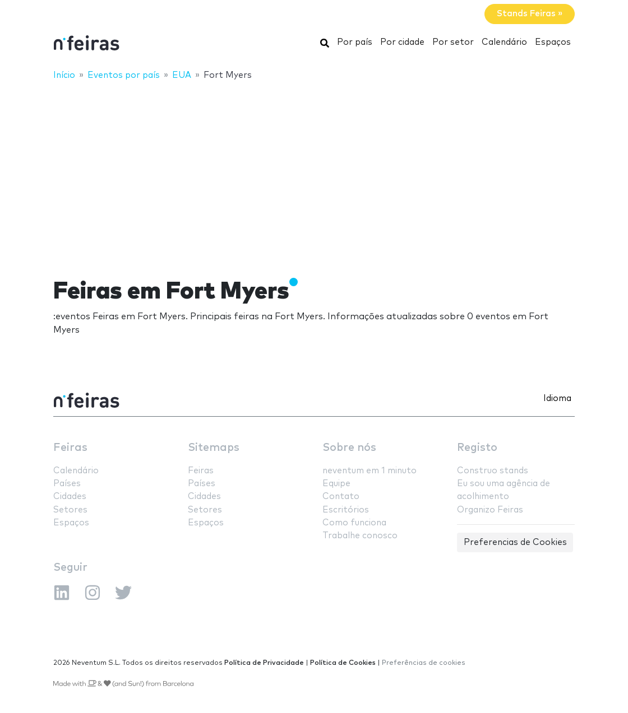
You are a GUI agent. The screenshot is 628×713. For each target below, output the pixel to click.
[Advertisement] (314, 172)
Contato (340, 496)
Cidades (69, 496)
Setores (70, 510)
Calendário (504, 42)
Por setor (453, 42)
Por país (354, 42)
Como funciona (354, 523)
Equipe (336, 483)
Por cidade (402, 42)
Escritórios (345, 510)
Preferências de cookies (423, 663)
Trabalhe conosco (360, 536)
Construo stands (492, 471)
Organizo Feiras (490, 510)
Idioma (557, 398)
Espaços (553, 42)
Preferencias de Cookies (515, 542)
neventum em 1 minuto (369, 471)
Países (67, 483)
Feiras (70, 447)
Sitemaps (213, 447)
